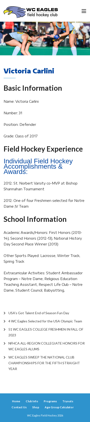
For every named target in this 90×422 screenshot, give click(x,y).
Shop (35, 407)
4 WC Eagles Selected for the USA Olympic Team (45, 321)
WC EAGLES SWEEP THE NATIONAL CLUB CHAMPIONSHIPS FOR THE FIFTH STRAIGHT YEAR (44, 363)
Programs (50, 401)
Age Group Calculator (59, 407)
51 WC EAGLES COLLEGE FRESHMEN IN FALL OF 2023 (45, 332)
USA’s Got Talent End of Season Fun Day (38, 313)
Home (16, 401)
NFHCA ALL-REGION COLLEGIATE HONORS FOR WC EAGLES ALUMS (46, 346)
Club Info (32, 401)
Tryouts (67, 401)
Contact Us (19, 407)
